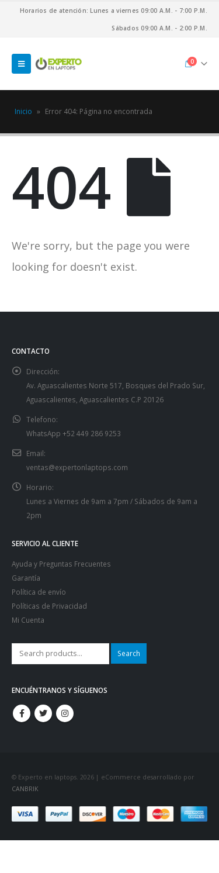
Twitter (43, 713)
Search (128, 653)
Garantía (26, 577)
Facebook (21, 713)
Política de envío (39, 591)
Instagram (65, 713)
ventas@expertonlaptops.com (77, 467)
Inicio (23, 111)
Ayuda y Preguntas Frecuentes (61, 563)
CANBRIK (25, 789)
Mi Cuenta (28, 619)
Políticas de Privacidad (49, 605)
